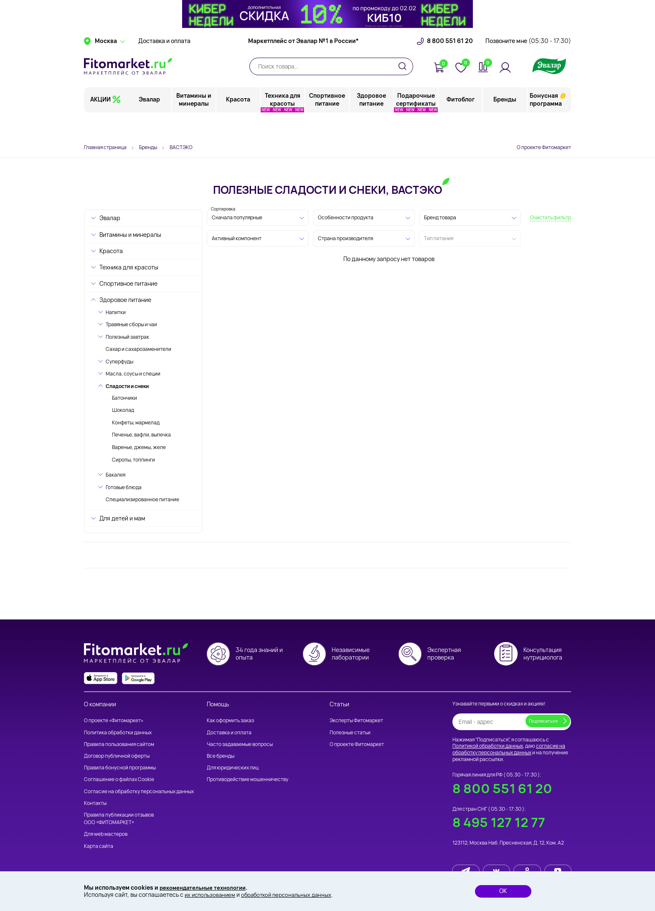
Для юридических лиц (233, 767)
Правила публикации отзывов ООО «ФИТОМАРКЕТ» (119, 818)
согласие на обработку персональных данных (508, 749)
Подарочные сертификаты (416, 123)
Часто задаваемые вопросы (240, 744)
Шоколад (123, 410)
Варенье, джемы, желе (139, 447)
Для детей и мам (122, 518)
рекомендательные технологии (206, 887)
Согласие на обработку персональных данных (139, 791)
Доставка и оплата (164, 65)
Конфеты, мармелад (136, 422)
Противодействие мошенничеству (247, 779)
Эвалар (150, 123)
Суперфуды (119, 361)
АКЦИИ (100, 123)
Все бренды (220, 755)
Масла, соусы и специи (133, 373)
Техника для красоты (283, 123)
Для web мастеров (105, 833)
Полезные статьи (350, 732)
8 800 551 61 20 (450, 65)
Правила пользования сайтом (119, 744)
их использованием (211, 894)
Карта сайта (98, 846)
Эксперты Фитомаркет (356, 720)
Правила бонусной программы (120, 767)
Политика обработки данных (118, 732)
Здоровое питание (371, 123)
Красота (238, 123)
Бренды (504, 123)
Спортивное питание (327, 123)
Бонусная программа (546, 123)
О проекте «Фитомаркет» (113, 720)
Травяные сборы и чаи (131, 324)
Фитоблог (461, 123)
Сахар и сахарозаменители (138, 349)
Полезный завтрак (127, 336)
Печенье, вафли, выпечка (141, 434)
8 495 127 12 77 (498, 822)
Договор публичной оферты (117, 755)
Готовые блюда (124, 487)
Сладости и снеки (127, 386)
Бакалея (115, 474)
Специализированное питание (142, 499)
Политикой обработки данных (487, 746)
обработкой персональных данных (292, 894)
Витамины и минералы (194, 123)
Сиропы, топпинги (133, 459)
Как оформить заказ (230, 720)
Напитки (116, 312)
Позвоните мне (528, 65)
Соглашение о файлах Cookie (119, 779)
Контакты (95, 803)
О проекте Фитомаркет (544, 147)
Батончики (124, 397)
